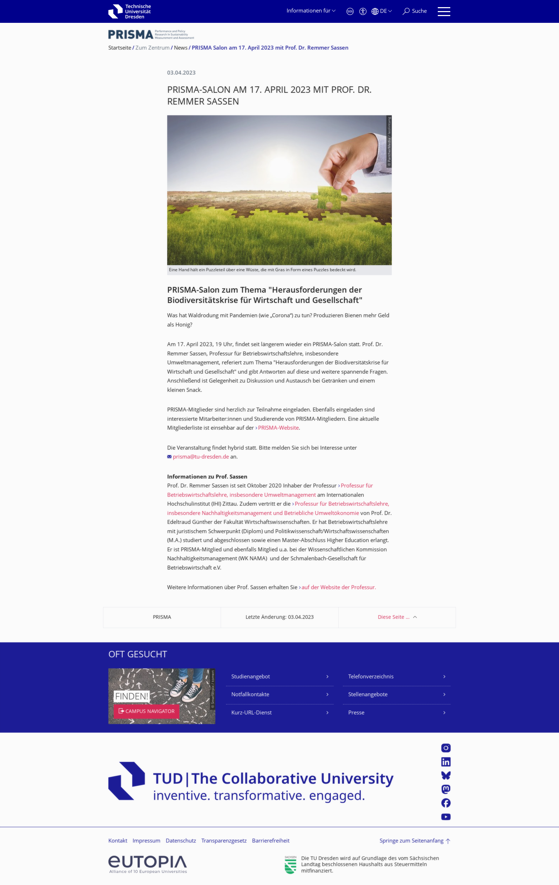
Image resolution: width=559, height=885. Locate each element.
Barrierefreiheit (270, 841)
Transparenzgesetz (224, 841)
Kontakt (117, 841)
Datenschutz (181, 841)
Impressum (146, 841)
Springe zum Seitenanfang (411, 841)
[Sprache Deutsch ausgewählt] (381, 11)
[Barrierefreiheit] (363, 11)
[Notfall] (350, 11)
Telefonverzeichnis (371, 677)
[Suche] (414, 11)
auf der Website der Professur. (339, 588)
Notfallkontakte (250, 695)
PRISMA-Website (278, 428)
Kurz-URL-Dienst (251, 713)
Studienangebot (250, 677)
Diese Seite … (394, 617)
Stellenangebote (368, 695)
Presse (356, 713)
